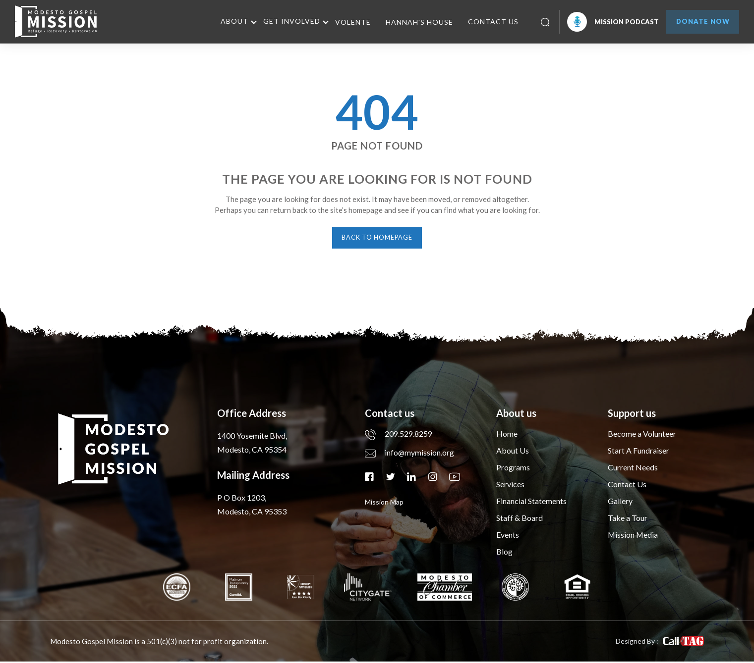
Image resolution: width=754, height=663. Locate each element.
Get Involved (287, 21)
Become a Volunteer (642, 435)
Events (507, 536)
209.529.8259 (398, 435)
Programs (513, 468)
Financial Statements (531, 502)
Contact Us (489, 21)
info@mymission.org (410, 454)
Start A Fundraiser (638, 452)
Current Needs (633, 468)
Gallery (620, 502)
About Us (512, 452)
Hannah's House (415, 22)
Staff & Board (519, 519)
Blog (504, 553)
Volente (348, 22)
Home (507, 435)
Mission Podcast (608, 22)
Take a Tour (627, 519)
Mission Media (633, 536)
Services (510, 485)
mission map (384, 503)
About (230, 21)
